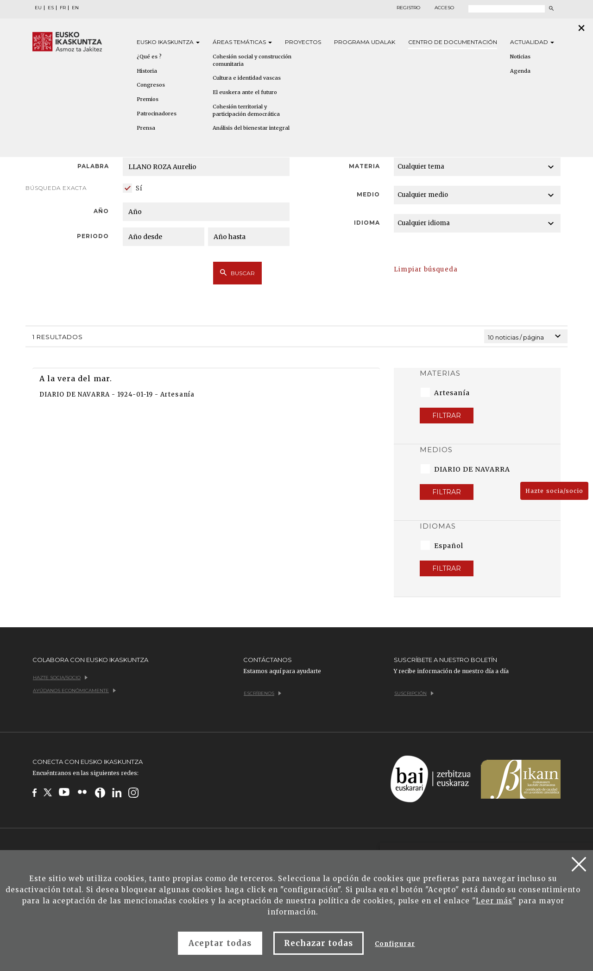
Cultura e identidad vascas (247, 78)
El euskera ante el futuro (245, 92)
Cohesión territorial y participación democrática (246, 110)
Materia (364, 166)
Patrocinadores (157, 113)
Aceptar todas (220, 943)
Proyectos (303, 41)
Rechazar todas (318, 943)
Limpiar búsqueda (426, 269)
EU (38, 8)
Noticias (520, 56)
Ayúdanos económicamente (74, 690)
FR (63, 8)
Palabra (93, 166)
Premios (147, 99)
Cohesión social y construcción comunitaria (252, 60)
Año (101, 211)
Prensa (146, 128)
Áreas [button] (242, 41)
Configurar (395, 944)
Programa (364, 41)
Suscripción (414, 693)
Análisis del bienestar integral (251, 128)
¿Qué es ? (149, 56)
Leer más (494, 900)
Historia (147, 71)
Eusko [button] (168, 41)
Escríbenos (262, 693)
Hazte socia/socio (554, 490)
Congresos (151, 85)
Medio (368, 194)
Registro (408, 8)
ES (51, 8)
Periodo (93, 236)
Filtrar (446, 415)
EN (75, 8)
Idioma (367, 222)
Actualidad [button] (532, 41)
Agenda (520, 71)
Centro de (452, 41)
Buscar (237, 273)
